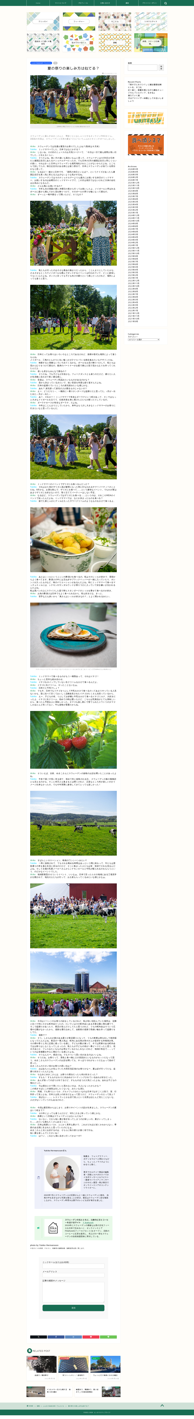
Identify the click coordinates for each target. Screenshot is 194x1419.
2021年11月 (133, 316)
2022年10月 (133, 286)
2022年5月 (133, 299)
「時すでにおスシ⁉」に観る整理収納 (145, 84)
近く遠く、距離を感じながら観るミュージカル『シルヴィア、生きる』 (146, 91)
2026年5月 (133, 169)
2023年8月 (133, 259)
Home (38, 3)
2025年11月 (133, 185)
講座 (127, 3)
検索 (130, 63)
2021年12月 (133, 313)
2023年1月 (133, 278)
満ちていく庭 (134, 95)
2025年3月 (133, 207)
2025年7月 (133, 196)
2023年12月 (133, 248)
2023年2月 (133, 275)
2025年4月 (133, 204)
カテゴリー (133, 336)
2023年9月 (133, 256)
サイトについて (60, 3)
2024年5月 (133, 234)
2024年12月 (133, 215)
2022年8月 (133, 291)
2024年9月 (133, 223)
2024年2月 (133, 242)
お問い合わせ (105, 3)
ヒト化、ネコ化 (135, 87)
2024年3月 (133, 240)
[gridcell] (73, 1212)
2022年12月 (133, 280)
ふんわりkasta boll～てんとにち (41, 63)
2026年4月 (133, 172)
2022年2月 (133, 308)
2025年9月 (133, 191)
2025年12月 (133, 182)
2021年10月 (133, 318)
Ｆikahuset (88, 1222)
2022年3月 (133, 305)
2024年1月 (133, 245)
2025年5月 (133, 201)
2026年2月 (133, 177)
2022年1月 (133, 310)
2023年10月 (133, 253)
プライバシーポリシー (149, 4)
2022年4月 (133, 302)
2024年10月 (133, 221)
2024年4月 (133, 237)
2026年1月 (133, 180)
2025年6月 (133, 199)
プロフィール (83, 3)
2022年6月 (133, 297)
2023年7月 (133, 261)
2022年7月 (133, 294)
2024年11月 (133, 218)
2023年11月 (133, 250)
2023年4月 (133, 269)
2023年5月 (133, 267)
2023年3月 (133, 272)
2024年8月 (133, 226)
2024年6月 (133, 231)
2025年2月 (133, 210)
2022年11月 (133, 283)
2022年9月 (133, 289)
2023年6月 (133, 264)
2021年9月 (133, 321)
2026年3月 (133, 174)
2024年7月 (133, 229)
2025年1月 (133, 212)
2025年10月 (133, 188)
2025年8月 (133, 193)
